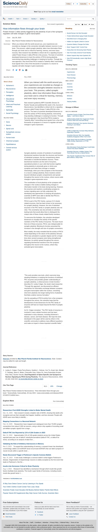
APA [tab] (51, 386)
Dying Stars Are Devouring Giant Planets (79, 50)
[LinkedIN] (23, 70)
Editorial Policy (64, 522)
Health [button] (10, 19)
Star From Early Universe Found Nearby (79, 52)
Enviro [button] (26, 19)
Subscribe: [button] (83, 4)
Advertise (45, 522)
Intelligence (10, 95)
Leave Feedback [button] (74, 514)
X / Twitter (40, 515)
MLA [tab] (45, 386)
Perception (9, 92)
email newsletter (58, 11)
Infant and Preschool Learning (13, 105)
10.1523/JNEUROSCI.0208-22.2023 (30, 379)
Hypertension (71, 72)
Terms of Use (75, 522)
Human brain (10, 137)
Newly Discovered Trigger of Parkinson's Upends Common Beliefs (27, 455)
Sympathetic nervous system (13, 133)
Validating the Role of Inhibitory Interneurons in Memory (23, 444)
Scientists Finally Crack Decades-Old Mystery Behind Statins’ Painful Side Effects (30, 490)
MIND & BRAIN (70, 81)
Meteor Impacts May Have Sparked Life (79, 55)
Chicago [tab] (59, 386)
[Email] (26, 70)
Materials (6, 359)
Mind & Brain (8, 81)
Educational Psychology (10, 100)
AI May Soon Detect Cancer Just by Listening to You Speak (23, 483)
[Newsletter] (93, 3)
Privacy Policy (54, 522)
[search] (93, 18)
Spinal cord (10, 129)
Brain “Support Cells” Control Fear (77, 47)
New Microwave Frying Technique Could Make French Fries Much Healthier (81, 147)
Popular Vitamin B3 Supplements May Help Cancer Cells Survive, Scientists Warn (30, 493)
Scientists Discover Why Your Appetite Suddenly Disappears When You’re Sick (79, 135)
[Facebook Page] (74, 3)
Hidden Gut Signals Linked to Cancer (78, 41)
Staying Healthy (71, 101)
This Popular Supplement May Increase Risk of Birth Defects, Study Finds (81, 156)
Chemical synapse (12, 141)
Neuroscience (10, 89)
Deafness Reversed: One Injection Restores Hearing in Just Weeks (80, 123)
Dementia (70, 89)
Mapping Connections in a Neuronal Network (19, 421)
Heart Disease (71, 75)
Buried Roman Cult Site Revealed (77, 33)
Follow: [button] (68, 4)
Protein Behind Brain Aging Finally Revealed (80, 36)
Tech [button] (18, 19)
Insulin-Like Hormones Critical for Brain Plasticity (21, 466)
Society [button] (34, 19)
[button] (77, 24)
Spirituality (9, 110)
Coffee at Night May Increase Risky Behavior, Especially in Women (80, 131)
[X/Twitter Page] (77, 3)
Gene (8, 122)
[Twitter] (16, 70)
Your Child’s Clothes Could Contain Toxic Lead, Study (21, 487)
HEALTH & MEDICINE (71, 69)
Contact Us (72, 517)
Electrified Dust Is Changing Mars (77, 39)
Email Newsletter (11, 514)
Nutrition (69, 98)
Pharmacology (71, 78)
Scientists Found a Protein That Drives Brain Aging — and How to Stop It (80, 115)
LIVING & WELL (70, 92)
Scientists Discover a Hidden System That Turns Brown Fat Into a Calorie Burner (79, 152)
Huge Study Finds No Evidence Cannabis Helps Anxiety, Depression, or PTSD (79, 140)
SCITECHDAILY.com (16, 478)
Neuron (8, 125)
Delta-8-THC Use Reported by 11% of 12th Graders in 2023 (24, 432)
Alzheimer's (10, 85)
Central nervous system (11, 149)
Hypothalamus (11, 144)
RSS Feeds (9, 517)
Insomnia (69, 87)
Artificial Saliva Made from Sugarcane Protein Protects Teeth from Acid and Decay (80, 119)
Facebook (40, 512)
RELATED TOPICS (9, 77)
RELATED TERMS (8, 118)
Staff (31, 522)
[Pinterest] (20, 70)
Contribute (38, 522)
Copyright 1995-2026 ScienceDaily (15, 525)
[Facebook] (13, 70)
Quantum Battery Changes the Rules (78, 44)
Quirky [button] (42, 19)
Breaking (69, 28)
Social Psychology (12, 113)
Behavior (69, 84)
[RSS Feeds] (89, 3)
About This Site (23, 522)
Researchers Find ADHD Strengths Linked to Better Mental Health (27, 410)
